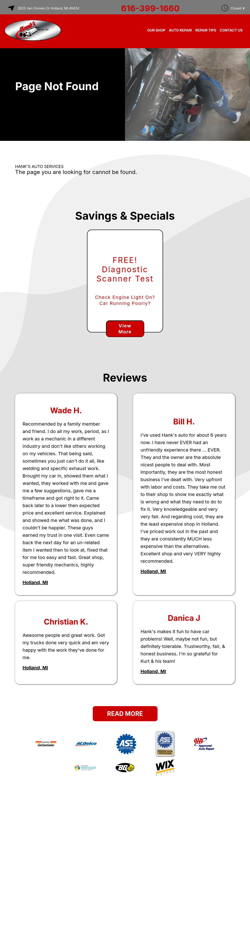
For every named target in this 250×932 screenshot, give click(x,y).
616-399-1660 (150, 8)
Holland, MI (35, 582)
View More (125, 329)
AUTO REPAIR (180, 30)
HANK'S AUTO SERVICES (39, 166)
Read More (125, 713)
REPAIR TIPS (205, 30)
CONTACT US (231, 30)
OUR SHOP (156, 30)
